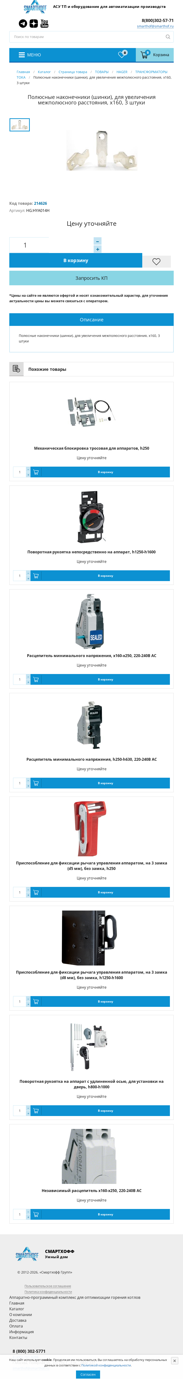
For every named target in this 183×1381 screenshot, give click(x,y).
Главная (23, 72)
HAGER (122, 72)
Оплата (16, 1311)
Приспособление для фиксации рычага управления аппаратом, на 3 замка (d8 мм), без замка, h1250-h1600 (91, 960)
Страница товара (73, 72)
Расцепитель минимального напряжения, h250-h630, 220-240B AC (91, 744)
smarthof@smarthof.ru (155, 26)
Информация (21, 1317)
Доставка (17, 1305)
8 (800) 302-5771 (29, 1336)
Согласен (88, 1374)
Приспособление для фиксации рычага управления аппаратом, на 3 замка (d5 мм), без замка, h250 (91, 851)
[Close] (174, 1360)
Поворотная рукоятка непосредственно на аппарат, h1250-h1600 (91, 537)
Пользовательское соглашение (48, 1271)
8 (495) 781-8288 (26, 1342)
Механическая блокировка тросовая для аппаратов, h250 (91, 433)
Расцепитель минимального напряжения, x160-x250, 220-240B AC (91, 640)
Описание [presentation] (91, 305)
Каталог (44, 72)
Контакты (18, 1322)
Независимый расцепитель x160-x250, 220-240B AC (92, 1175)
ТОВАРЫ (102, 72)
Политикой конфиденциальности (106, 1365)
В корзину (109, 245)
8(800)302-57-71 (158, 20)
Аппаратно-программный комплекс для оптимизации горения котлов (74, 1282)
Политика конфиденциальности (48, 1277)
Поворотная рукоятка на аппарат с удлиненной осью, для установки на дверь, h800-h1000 (92, 1069)
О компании (20, 1299)
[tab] (91, 304)
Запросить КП (105, 263)
